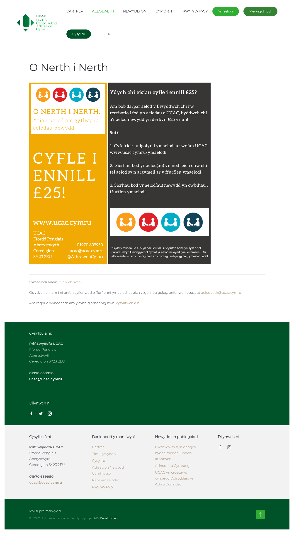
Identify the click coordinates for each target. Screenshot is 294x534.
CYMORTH (165, 11)
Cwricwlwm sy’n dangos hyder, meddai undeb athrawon (175, 453)
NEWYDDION (134, 11)
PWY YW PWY (195, 11)
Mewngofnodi (260, 11)
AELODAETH (103, 11)
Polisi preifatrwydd (44, 511)
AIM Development (105, 518)
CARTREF (74, 11)
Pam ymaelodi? (105, 480)
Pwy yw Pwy (102, 487)
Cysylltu (78, 34)
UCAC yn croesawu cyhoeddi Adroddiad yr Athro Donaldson (174, 478)
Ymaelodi (225, 11)
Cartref (98, 447)
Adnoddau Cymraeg (172, 465)
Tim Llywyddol (104, 454)
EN (108, 34)
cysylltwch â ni (128, 303)
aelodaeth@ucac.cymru (221, 292)
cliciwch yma (70, 282)
